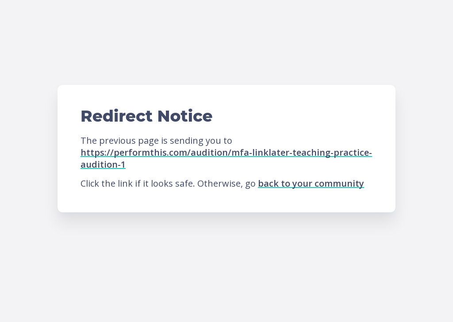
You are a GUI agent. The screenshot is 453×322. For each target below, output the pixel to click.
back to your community (311, 183)
